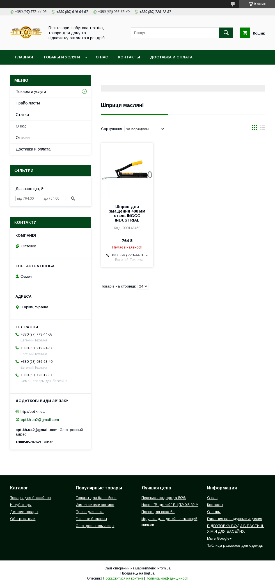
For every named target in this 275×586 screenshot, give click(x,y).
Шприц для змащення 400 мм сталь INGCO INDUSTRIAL (127, 213)
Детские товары (24, 512)
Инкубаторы (20, 505)
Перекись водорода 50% (163, 498)
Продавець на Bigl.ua (137, 573)
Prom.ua (164, 568)
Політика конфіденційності (167, 578)
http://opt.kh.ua (32, 411)
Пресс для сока (90, 512)
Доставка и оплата (171, 57)
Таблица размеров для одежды (235, 545)
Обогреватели (22, 519)
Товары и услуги (61, 57)
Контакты (129, 57)
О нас (102, 57)
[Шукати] (226, 33)
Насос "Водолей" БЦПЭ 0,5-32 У (169, 505)
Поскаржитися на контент (123, 578)
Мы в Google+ (219, 538)
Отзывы (23, 137)
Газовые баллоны (91, 519)
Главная (24, 57)
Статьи (22, 114)
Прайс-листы (28, 103)
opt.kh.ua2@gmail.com (40, 419)
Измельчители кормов (95, 505)
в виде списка (262, 129)
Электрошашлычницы (95, 526)
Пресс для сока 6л (158, 512)
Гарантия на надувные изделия (234, 519)
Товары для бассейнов (30, 498)
